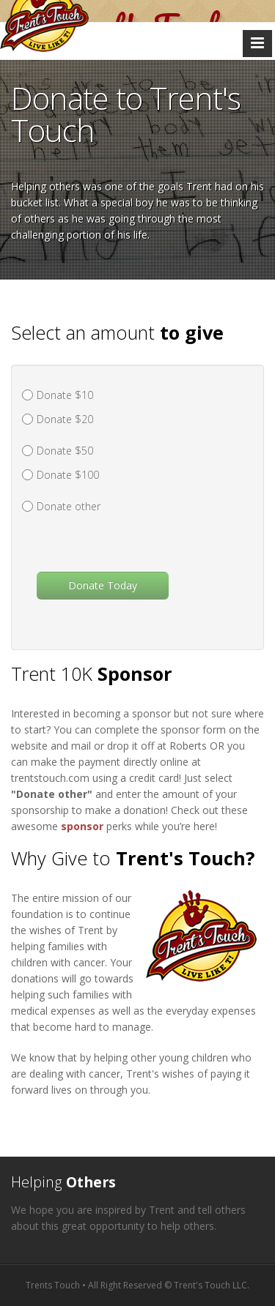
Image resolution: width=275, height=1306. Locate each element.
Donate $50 (65, 451)
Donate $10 (65, 395)
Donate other (68, 506)
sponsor (82, 826)
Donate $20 (65, 419)
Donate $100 (68, 475)
